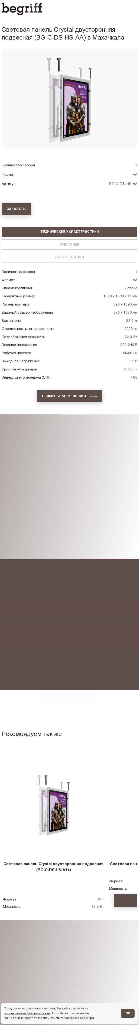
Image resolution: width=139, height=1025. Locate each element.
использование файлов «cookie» (27, 1013)
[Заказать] (16, 209)
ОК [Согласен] (128, 1013)
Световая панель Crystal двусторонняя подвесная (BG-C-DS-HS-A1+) (53, 867)
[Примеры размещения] (69, 396)
